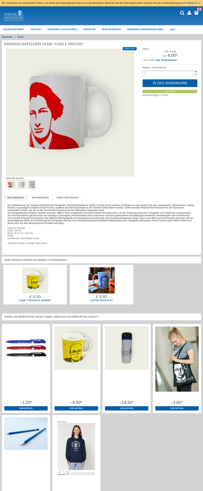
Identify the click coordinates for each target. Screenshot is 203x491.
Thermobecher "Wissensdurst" (126, 394)
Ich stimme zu (192, 3)
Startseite (7, 37)
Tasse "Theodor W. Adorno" (35, 300)
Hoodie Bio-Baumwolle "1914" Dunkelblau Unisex (76, 486)
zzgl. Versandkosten (166, 60)
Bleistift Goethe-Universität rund (26, 485)
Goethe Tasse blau (101, 300)
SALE (20, 37)
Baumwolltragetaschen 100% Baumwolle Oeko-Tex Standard (176, 395)
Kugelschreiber (26, 394)
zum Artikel (26, 408)
